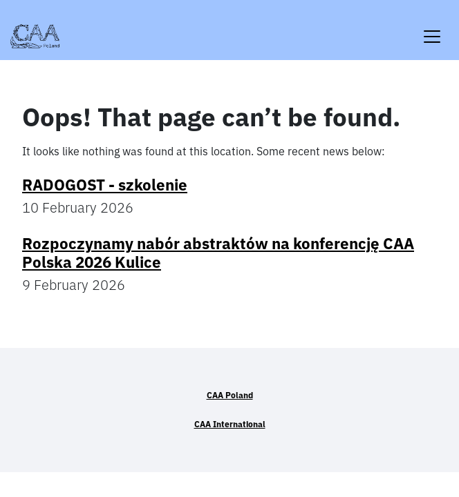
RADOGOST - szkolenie (104, 185)
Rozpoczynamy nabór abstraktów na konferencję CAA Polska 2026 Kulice (218, 252)
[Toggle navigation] (432, 28)
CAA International (229, 424)
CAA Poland (230, 395)
